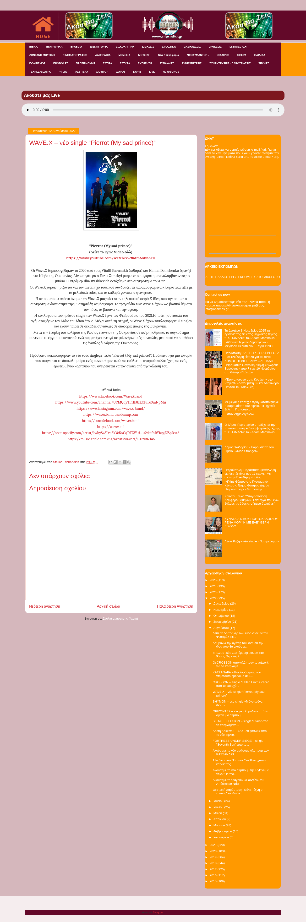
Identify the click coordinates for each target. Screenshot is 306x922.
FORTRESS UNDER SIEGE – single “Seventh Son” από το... (238, 742)
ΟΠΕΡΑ (241, 55)
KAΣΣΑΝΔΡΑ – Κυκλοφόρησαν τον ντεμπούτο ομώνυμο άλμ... (237, 674)
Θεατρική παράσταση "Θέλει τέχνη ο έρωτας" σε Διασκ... (237, 791)
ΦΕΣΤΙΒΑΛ (81, 71)
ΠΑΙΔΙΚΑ (259, 55)
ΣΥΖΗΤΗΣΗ (145, 63)
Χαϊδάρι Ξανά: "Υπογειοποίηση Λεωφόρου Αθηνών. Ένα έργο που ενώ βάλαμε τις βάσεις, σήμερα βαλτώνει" (251, 499)
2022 (214, 598)
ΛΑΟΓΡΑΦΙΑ (102, 55)
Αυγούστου (221, 628)
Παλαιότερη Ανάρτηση (175, 606)
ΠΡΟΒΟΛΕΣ (60, 63)
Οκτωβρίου (221, 615)
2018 (214, 863)
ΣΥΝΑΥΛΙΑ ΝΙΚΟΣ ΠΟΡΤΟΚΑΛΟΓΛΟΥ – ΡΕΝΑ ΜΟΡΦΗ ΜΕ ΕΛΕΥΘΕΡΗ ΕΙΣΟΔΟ (252, 522)
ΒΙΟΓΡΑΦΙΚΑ (54, 46)
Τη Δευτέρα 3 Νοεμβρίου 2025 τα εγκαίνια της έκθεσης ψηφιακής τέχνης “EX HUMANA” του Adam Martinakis (250, 334)
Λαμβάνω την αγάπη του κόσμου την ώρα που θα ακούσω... (238, 645)
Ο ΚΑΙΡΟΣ (223, 55)
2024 (214, 586)
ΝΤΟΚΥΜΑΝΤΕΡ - (198, 55)
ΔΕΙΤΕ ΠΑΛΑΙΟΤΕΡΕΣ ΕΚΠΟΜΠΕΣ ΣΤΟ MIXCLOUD (242, 277)
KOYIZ (137, 71)
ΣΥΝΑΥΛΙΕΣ (167, 63)
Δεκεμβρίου (221, 603)
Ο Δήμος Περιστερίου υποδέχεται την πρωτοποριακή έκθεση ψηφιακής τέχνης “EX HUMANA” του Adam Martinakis (251, 428)
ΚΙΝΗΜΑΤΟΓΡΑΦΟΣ (75, 55)
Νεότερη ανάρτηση (44, 606)
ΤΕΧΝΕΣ (264, 63)
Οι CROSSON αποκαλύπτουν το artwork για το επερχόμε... (240, 664)
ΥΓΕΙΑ (63, 71)
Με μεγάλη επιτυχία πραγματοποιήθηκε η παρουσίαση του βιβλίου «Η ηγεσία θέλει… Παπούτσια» (251, 405)
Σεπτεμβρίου (222, 621)
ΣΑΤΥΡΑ (125, 63)
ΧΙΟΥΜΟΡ (102, 71)
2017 (214, 869)
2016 (214, 875)
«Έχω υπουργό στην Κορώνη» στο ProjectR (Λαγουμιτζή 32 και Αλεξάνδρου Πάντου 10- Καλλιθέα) (252, 383)
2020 (214, 851)
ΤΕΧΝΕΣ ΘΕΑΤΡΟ (40, 71)
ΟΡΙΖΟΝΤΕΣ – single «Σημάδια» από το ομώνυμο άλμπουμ (240, 713)
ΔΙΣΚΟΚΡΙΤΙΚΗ (125, 46)
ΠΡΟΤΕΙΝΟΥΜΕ (85, 63)
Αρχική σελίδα (108, 606)
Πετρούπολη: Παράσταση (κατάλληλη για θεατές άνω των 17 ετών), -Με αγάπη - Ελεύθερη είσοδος (250, 473)
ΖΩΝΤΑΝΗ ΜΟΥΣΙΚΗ (42, 55)
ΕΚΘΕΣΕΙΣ (215, 46)
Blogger (158, 912)
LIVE (152, 71)
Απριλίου (220, 819)
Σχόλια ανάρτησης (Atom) (120, 618)
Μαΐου (218, 813)
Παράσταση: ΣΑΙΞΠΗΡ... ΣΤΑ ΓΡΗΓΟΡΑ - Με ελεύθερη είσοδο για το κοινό (251, 355)
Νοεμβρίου (221, 609)
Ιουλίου (218, 801)
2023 (214, 592)
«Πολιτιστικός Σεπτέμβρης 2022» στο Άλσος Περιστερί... (238, 654)
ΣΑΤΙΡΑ (107, 63)
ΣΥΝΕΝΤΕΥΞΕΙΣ (192, 63)
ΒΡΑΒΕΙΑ (76, 46)
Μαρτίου (219, 825)
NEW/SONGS (171, 71)
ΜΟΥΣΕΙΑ (125, 55)
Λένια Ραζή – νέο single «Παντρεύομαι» (251, 541)
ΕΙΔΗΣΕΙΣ (148, 46)
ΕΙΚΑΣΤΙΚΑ (169, 46)
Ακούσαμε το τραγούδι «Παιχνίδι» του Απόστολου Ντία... (238, 782)
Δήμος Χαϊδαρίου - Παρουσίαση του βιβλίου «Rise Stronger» (249, 449)
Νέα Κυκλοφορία (168, 55)
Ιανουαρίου (221, 837)
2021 (214, 845)
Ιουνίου (218, 807)
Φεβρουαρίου (223, 831)
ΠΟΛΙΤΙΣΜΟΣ (37, 63)
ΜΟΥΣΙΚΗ (144, 55)
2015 (214, 881)
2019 (214, 857)
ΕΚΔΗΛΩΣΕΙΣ (192, 46)
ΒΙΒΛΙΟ (33, 46)
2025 (214, 580)
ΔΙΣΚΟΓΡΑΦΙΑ (99, 46)
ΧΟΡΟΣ (120, 71)
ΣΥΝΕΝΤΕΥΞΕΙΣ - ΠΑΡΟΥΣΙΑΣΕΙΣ (230, 63)
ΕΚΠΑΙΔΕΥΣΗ (238, 46)
